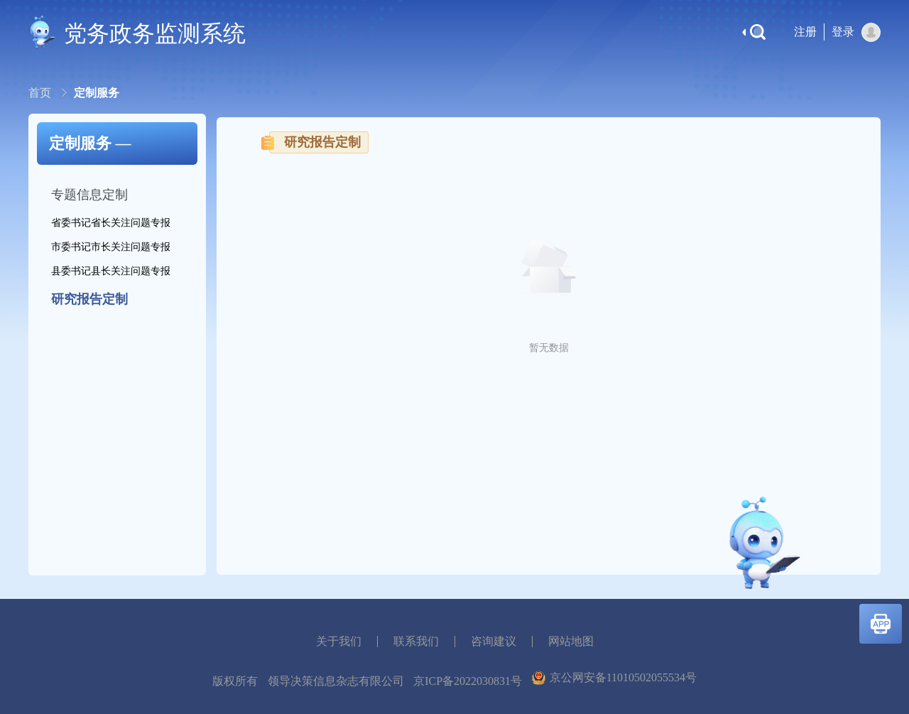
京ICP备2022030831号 (467, 681)
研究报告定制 (89, 299)
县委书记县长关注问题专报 (110, 271)
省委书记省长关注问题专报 (110, 222)
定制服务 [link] (96, 93)
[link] (41, 93)
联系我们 (416, 641)
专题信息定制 (89, 195)
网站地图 (571, 641)
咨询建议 (493, 641)
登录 (843, 32)
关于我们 (338, 641)
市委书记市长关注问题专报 (110, 247)
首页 (41, 93)
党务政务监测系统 (155, 33)
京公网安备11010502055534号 (614, 678)
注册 (805, 32)
